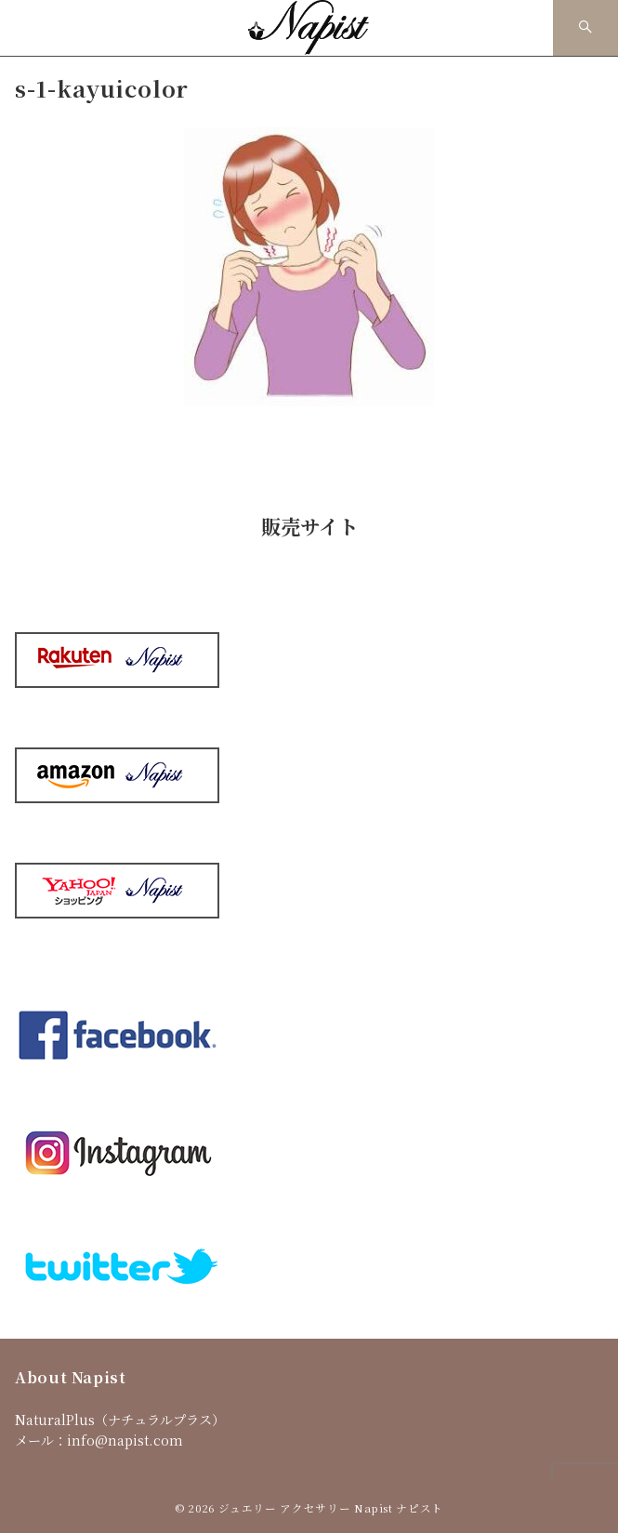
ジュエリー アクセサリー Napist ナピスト (330, 1507)
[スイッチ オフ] (585, 28)
